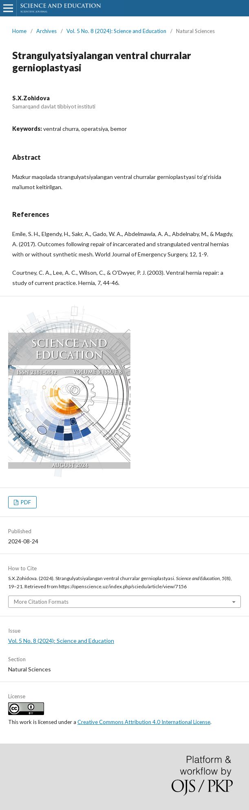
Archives (46, 31)
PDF (25, 502)
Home (19, 31)
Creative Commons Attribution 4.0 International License (143, 722)
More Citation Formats (41, 601)
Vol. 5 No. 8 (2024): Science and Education (116, 31)
